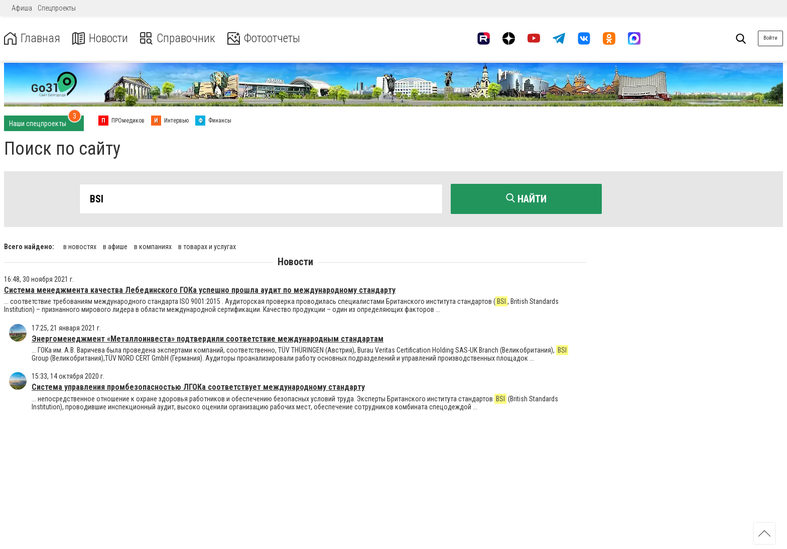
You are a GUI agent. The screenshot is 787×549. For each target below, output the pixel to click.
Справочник (177, 38)
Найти (526, 199)
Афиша (22, 8)
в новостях (79, 246)
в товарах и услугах (207, 246)
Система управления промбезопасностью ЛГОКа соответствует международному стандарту (198, 387)
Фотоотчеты (265, 38)
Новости (99, 38)
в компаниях (153, 246)
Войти (770, 38)
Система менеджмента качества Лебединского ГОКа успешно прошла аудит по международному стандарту (200, 289)
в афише (115, 246)
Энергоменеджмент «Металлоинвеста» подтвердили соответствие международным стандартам (207, 338)
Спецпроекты (57, 8)
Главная (31, 38)
